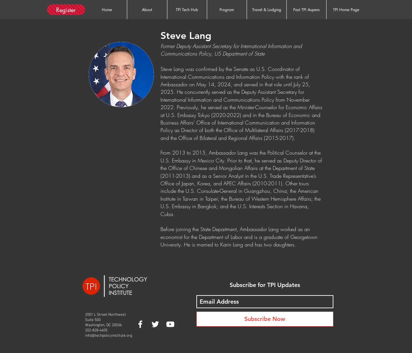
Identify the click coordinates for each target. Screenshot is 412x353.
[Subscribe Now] (264, 319)
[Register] (66, 9)
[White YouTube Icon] (170, 324)
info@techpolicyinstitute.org (108, 335)
